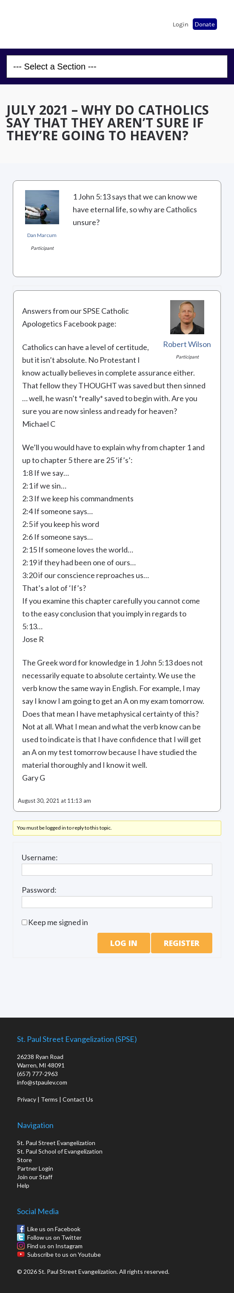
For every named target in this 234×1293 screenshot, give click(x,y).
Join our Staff (34, 1176)
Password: (39, 889)
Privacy (26, 1099)
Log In (123, 943)
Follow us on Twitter (54, 1237)
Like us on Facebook (53, 1228)
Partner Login (35, 1168)
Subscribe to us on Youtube (64, 1254)
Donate (205, 24)
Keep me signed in (58, 922)
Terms (49, 1099)
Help (23, 1185)
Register (182, 943)
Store (24, 1159)
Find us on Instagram (55, 1246)
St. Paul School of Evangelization (30, 21)
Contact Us (78, 1099)
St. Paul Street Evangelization (56, 1142)
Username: (40, 857)
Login (180, 24)
